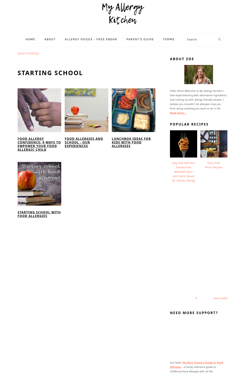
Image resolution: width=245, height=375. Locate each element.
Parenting (33, 53)
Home (21, 53)
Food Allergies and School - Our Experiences (84, 142)
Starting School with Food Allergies (39, 214)
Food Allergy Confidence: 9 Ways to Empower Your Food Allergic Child (39, 144)
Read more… (178, 113)
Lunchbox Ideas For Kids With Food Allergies (131, 142)
